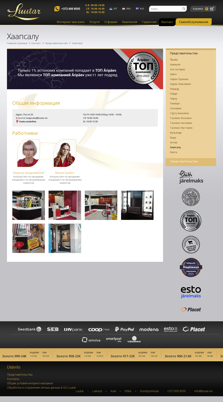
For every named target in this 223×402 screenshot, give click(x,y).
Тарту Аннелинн (179, 113)
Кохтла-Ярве (177, 69)
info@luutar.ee (203, 397)
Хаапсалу (77, 43)
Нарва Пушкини (179, 79)
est (115, 8)
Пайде (173, 93)
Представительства (56, 43)
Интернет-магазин (71, 22)
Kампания (129, 22)
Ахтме (173, 142)
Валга (173, 152)
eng (128, 8)
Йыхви (174, 59)
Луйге (173, 74)
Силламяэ (176, 108)
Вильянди (176, 132)
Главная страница (17, 43)
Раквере (175, 103)
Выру (173, 137)
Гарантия (149, 22)
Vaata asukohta (27, 121)
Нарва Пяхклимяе (180, 84)
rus (142, 8)
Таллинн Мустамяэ (181, 127)
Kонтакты (13, 384)
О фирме (111, 22)
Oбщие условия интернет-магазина (30, 389)
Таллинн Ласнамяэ (181, 123)
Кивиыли (175, 64)
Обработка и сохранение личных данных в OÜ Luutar (41, 393)
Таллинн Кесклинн (181, 118)
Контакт (167, 22)
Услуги (95, 22)
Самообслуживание (193, 22)
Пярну (173, 98)
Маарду (174, 88)
